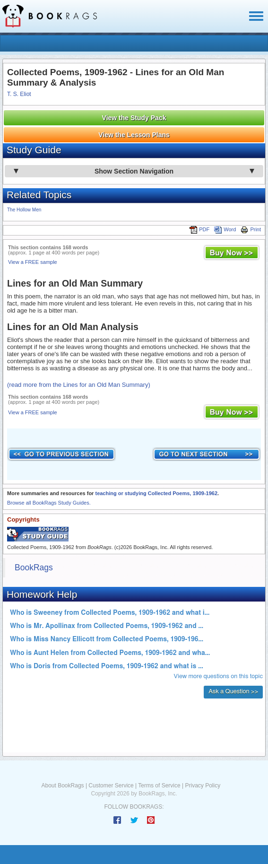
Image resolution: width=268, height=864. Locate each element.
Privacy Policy (202, 785)
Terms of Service (159, 785)
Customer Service (110, 785)
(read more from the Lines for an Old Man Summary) (78, 384)
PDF (199, 229)
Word (225, 229)
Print (251, 229)
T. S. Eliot (19, 94)
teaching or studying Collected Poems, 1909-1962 (156, 493)
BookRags (34, 567)
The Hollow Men (24, 209)
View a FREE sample (32, 262)
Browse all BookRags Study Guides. (49, 503)
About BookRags (63, 785)
